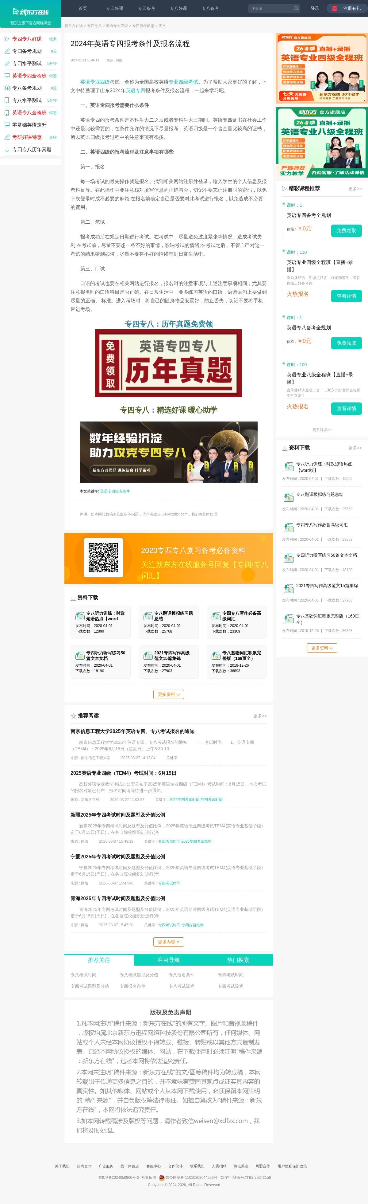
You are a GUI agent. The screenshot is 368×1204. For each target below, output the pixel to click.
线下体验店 (130, 1166)
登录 (315, 8)
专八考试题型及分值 (139, 974)
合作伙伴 (175, 1166)
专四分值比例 (193, 925)
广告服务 (106, 1166)
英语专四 (135, 90)
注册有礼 (352, 8)
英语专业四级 (117, 26)
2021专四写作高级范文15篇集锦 (327, 585)
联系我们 (197, 1166)
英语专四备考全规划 (309, 215)
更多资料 (168, 694)
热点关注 (241, 1166)
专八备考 (210, 8)
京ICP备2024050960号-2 (118, 1177)
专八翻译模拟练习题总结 (319, 494)
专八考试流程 (181, 986)
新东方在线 (73, 26)
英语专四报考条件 (115, 491)
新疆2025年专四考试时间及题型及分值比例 (118, 815)
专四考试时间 (169, 841)
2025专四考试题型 (197, 841)
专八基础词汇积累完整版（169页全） (327, 619)
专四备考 (146, 8)
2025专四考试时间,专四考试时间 (196, 800)
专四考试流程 (230, 986)
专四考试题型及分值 (90, 986)
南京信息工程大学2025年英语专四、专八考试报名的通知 (132, 731)
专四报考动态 (143, 26)
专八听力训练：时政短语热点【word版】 (324, 467)
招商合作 (84, 1166)
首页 (83, 8)
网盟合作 (262, 1166)
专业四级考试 (183, 81)
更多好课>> (322, 430)
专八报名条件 (181, 974)
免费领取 (346, 230)
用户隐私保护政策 (292, 1166)
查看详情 (346, 296)
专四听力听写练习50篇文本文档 (326, 555)
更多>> (260, 715)
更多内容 (168, 941)
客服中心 (153, 1166)
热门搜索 (238, 960)
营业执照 (148, 1177)
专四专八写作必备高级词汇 (322, 524)
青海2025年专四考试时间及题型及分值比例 (118, 898)
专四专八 (94, 26)
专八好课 (178, 8)
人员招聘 (219, 1166)
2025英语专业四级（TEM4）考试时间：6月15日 (123, 773)
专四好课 (114, 8)
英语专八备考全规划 (309, 327)
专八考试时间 (83, 974)
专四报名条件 (132, 986)
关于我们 (62, 1166)
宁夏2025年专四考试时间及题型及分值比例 (118, 856)
